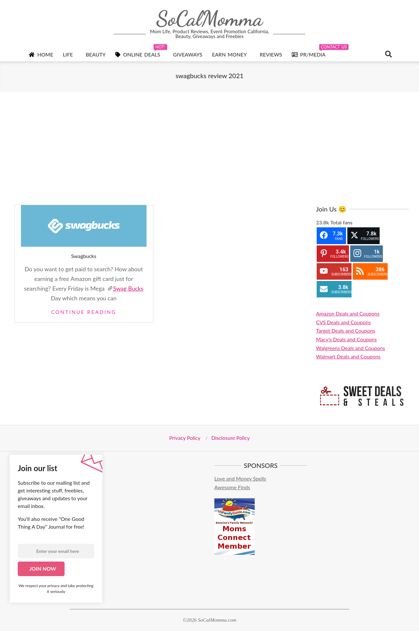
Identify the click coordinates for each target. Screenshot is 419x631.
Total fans (341, 222)
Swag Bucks (125, 288)
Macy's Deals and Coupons (346, 339)
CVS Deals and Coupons (343, 322)
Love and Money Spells (240, 478)
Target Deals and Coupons (345, 330)
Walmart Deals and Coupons (348, 356)
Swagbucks (83, 256)
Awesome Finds (232, 487)
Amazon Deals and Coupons (348, 313)
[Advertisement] (209, 148)
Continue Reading (83, 312)
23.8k (322, 222)
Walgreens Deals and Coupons (350, 348)
